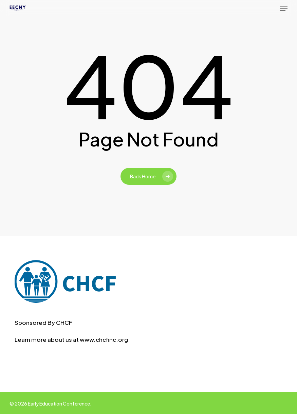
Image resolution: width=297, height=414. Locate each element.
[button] (283, 8)
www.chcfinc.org (104, 339)
